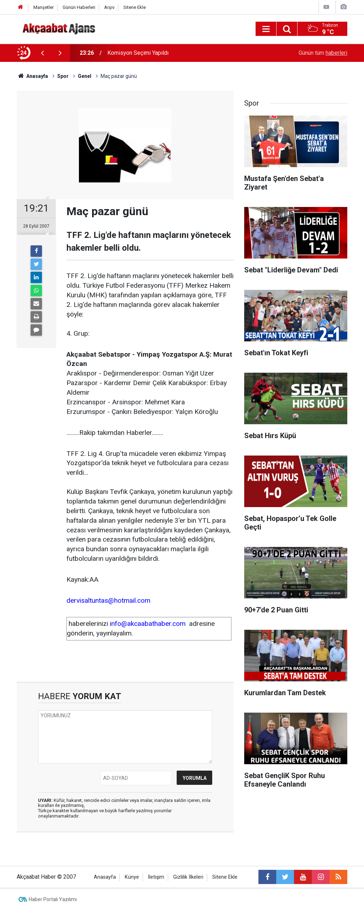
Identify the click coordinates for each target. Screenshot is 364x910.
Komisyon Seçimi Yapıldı (137, 52)
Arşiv (109, 7)
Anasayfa (105, 877)
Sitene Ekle (134, 7)
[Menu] (265, 29)
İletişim (156, 877)
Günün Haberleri (79, 7)
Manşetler (43, 7)
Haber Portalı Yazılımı (53, 899)
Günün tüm (323, 52)
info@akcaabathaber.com (148, 623)
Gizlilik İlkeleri (188, 877)
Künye (132, 877)
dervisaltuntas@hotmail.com (108, 600)
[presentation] (42, 53)
